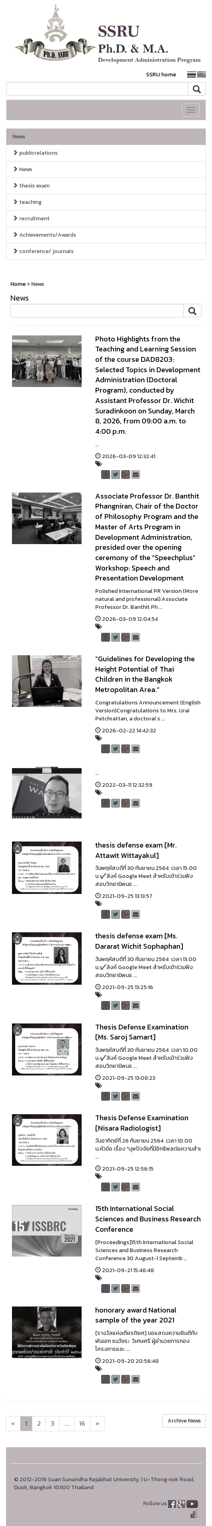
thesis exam (31, 186)
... (66, 1423)
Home (18, 284)
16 (82, 1423)
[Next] (13, 1423)
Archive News (184, 1420)
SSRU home (161, 74)
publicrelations (35, 153)
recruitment (31, 218)
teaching (27, 202)
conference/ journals (43, 251)
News (18, 136)
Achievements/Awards (44, 235)
